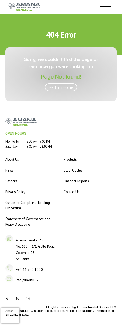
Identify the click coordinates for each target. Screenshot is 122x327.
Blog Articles (73, 170)
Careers (11, 181)
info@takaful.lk (27, 280)
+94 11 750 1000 (29, 269)
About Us (12, 159)
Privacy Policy (15, 191)
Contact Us (71, 191)
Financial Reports (76, 181)
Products (70, 159)
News (9, 170)
